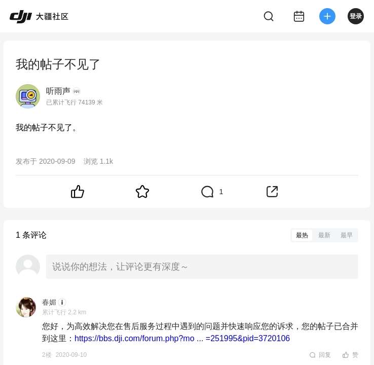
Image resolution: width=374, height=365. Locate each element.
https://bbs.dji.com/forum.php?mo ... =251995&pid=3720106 (182, 338)
